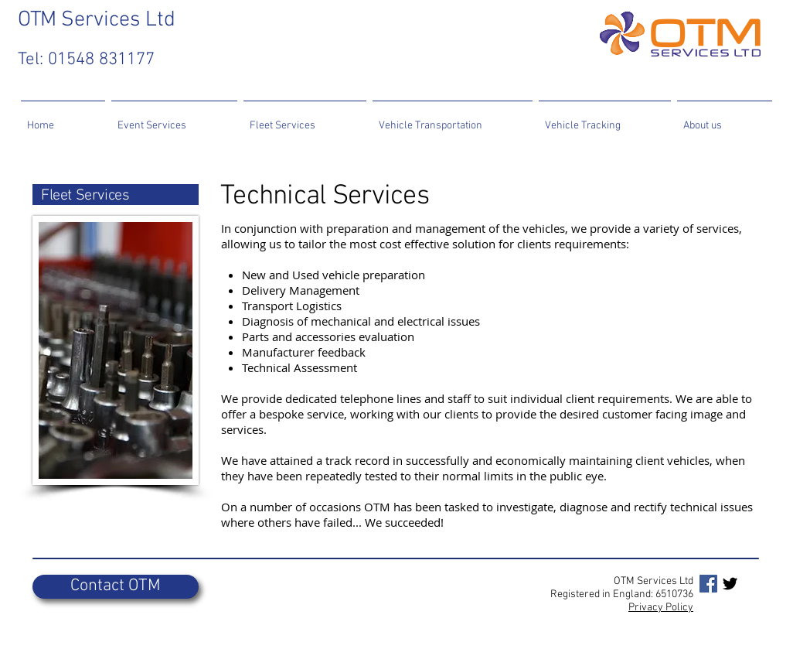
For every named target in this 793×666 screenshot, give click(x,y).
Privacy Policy (660, 607)
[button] (174, 119)
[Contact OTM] (115, 587)
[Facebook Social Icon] (708, 584)
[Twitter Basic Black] (730, 584)
